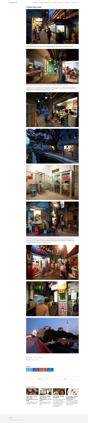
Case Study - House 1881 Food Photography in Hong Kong (32, 398)
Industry (54, 2)
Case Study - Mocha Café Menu (58, 397)
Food (41, 2)
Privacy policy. (21, 419)
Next (65, 378)
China (35, 358)
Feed (11, 417)
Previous (39, 378)
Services (67, 2)
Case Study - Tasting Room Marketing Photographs (72, 398)
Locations (74, 2)
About (60, 2)
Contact (35, 2)
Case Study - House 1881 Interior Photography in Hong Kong (45, 398)
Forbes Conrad (13, 2)
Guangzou (40, 358)
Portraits (47, 2)
